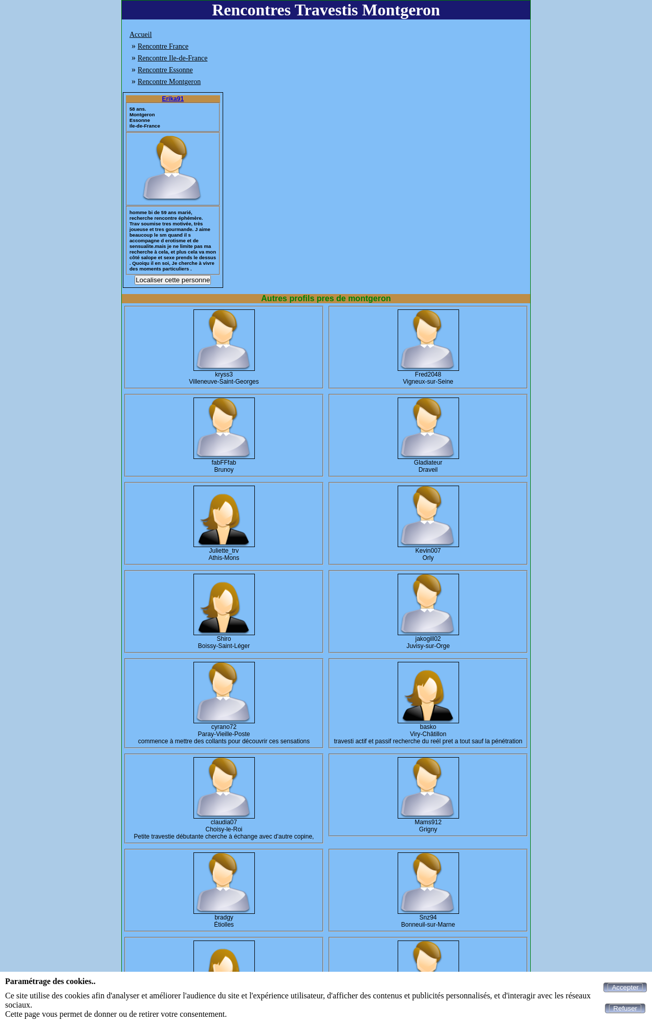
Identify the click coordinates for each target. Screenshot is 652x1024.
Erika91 (173, 98)
